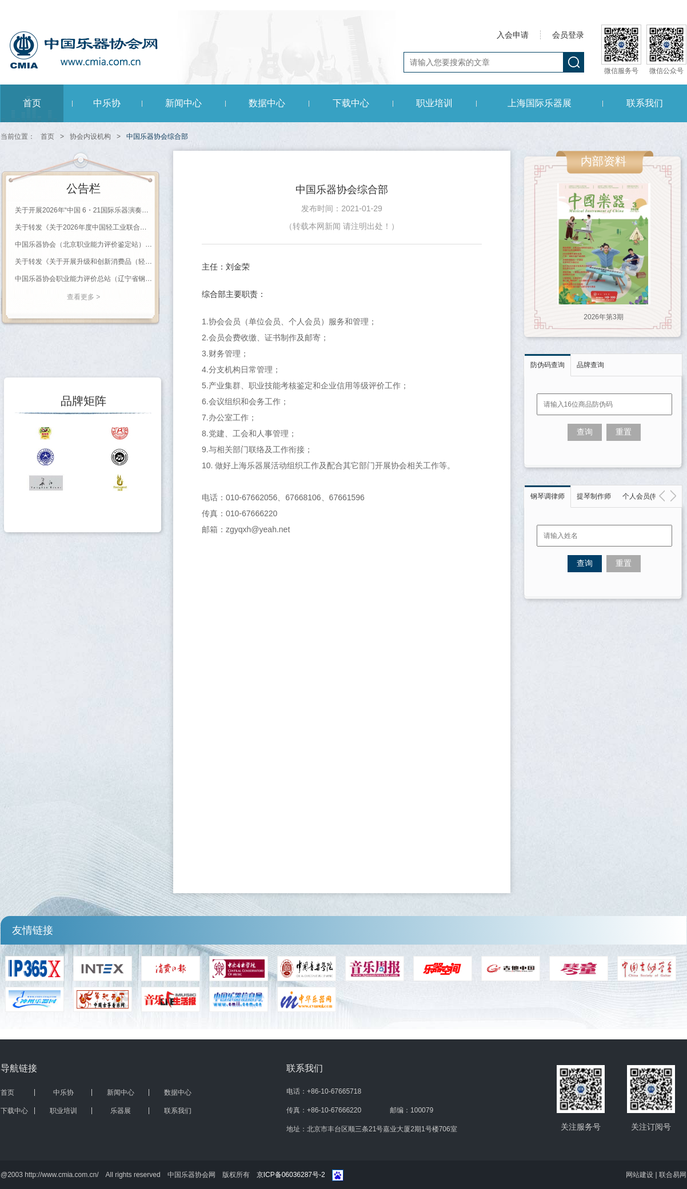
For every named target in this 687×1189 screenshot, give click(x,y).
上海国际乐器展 (540, 103)
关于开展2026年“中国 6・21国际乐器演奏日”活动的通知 (83, 210)
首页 (32, 103)
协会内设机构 (90, 136)
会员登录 (568, 34)
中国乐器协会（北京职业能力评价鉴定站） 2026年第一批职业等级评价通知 (83, 244)
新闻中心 (183, 103)
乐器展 (120, 1110)
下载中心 (351, 103)
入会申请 (513, 34)
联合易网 (672, 1175)
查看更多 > (83, 297)
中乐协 (107, 103)
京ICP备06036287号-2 (291, 1175)
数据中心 (267, 103)
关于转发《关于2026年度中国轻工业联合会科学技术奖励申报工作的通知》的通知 (83, 227)
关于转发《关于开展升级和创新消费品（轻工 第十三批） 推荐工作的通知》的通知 (83, 262)
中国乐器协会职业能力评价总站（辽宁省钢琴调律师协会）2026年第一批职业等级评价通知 (83, 279)
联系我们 (644, 103)
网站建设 (640, 1175)
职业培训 (434, 103)
